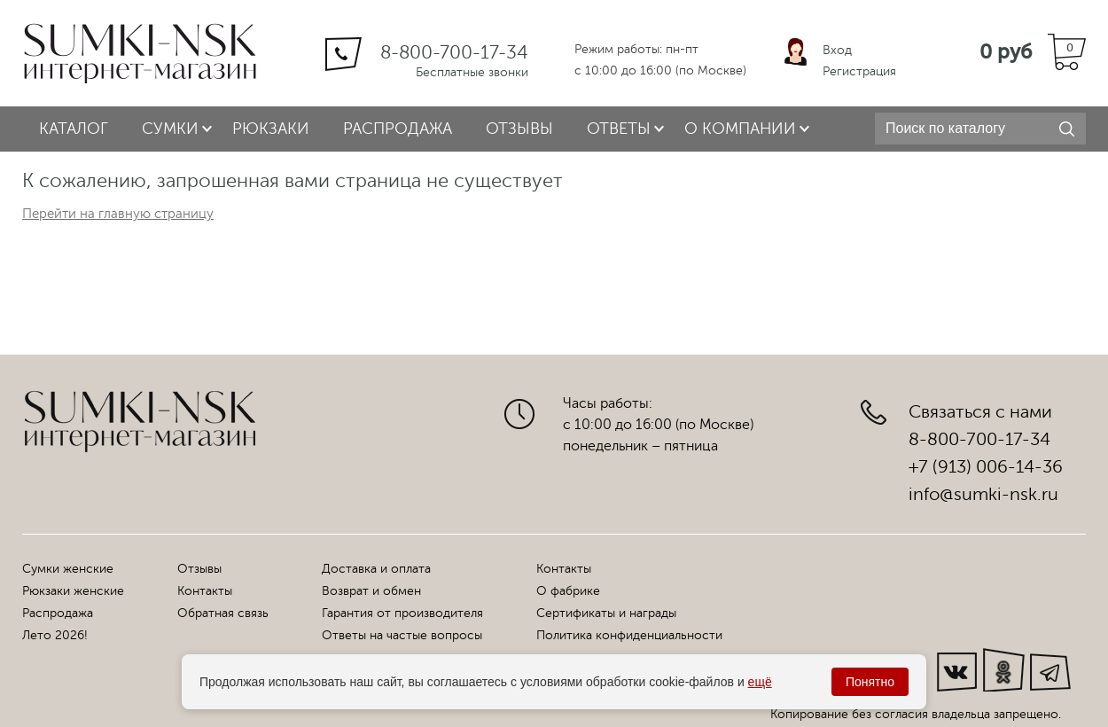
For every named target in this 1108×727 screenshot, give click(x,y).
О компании (740, 128)
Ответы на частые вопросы (402, 635)
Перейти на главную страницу (118, 214)
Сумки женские (67, 568)
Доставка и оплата (376, 568)
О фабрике (568, 591)
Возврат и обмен (371, 591)
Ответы (619, 128)
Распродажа (397, 128)
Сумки (170, 128)
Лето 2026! (55, 635)
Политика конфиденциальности (629, 635)
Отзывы (519, 128)
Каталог (73, 128)
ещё (760, 682)
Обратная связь (223, 613)
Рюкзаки (270, 128)
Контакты (204, 591)
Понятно (870, 682)
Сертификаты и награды (606, 613)
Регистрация (859, 71)
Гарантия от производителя (402, 613)
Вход (837, 50)
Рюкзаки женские (73, 591)
